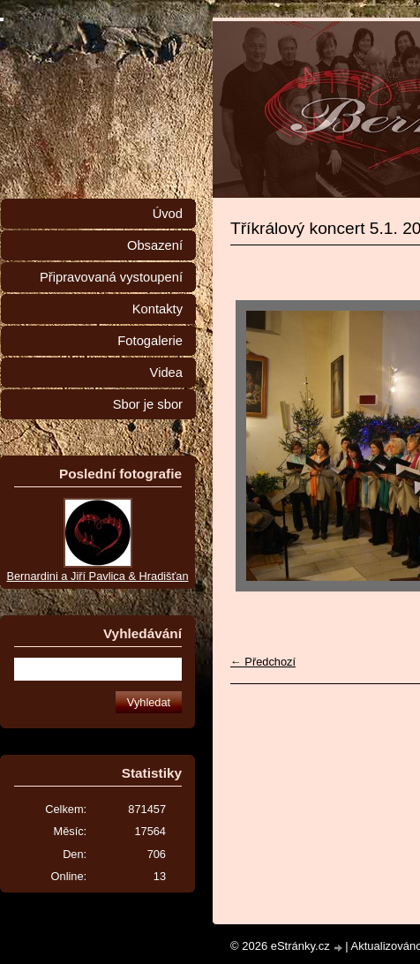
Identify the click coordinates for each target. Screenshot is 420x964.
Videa (166, 372)
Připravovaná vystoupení (111, 277)
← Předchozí (263, 661)
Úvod (168, 214)
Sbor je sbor (148, 404)
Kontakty (157, 309)
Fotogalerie (150, 341)
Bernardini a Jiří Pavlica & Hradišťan (97, 576)
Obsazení (155, 245)
